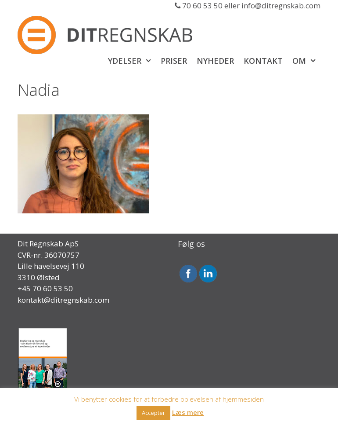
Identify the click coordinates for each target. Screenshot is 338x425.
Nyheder (215, 60)
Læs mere (188, 412)
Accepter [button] (153, 413)
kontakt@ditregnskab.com (63, 300)
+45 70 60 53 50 (45, 288)
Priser (174, 60)
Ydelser (132, 60)
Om (306, 60)
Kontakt (263, 60)
